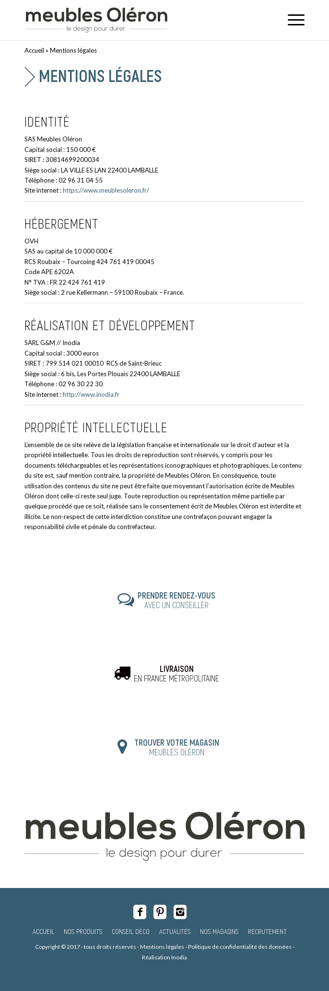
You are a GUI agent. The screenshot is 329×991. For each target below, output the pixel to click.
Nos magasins (219, 931)
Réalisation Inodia (164, 957)
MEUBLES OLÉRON (176, 747)
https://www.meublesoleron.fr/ (106, 190)
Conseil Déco (131, 931)
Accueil (34, 50)
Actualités (174, 931)
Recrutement (267, 931)
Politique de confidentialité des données (240, 946)
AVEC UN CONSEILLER (176, 600)
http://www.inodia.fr (91, 394)
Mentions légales (100, 75)
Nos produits (83, 931)
